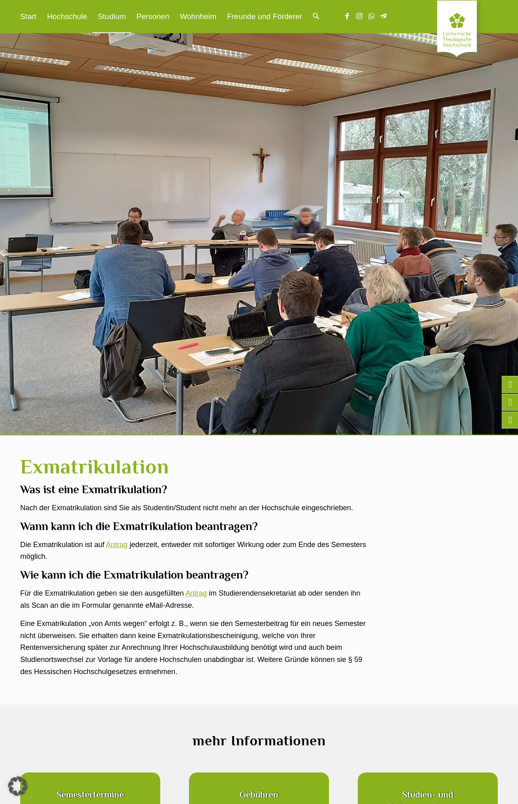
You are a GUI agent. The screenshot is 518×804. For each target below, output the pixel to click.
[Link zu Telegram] (384, 16)
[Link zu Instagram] (359, 16)
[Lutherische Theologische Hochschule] (467, 30)
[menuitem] (28, 16)
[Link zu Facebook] (347, 16)
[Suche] (316, 16)
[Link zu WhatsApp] (371, 16)
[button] (18, 786)
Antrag (116, 545)
